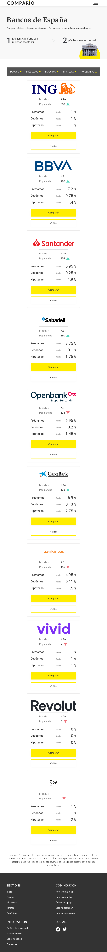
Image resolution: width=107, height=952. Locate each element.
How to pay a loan (64, 897)
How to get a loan (64, 891)
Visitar (53, 145)
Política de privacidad (17, 928)
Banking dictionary (64, 908)
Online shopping (63, 902)
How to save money (65, 913)
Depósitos (12, 913)
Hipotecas (12, 902)
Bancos (10, 897)
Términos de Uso (15, 933)
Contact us (12, 944)
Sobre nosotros (14, 939)
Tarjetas (10, 908)
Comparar (53, 135)
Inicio (9, 891)
